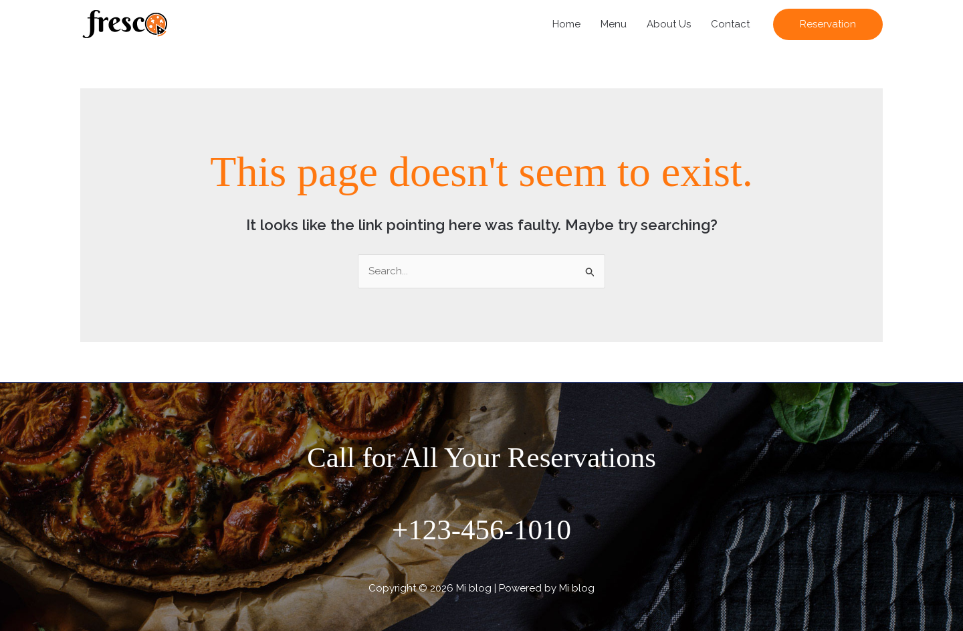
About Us (669, 24)
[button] (828, 24)
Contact (730, 24)
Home (566, 24)
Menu (614, 24)
